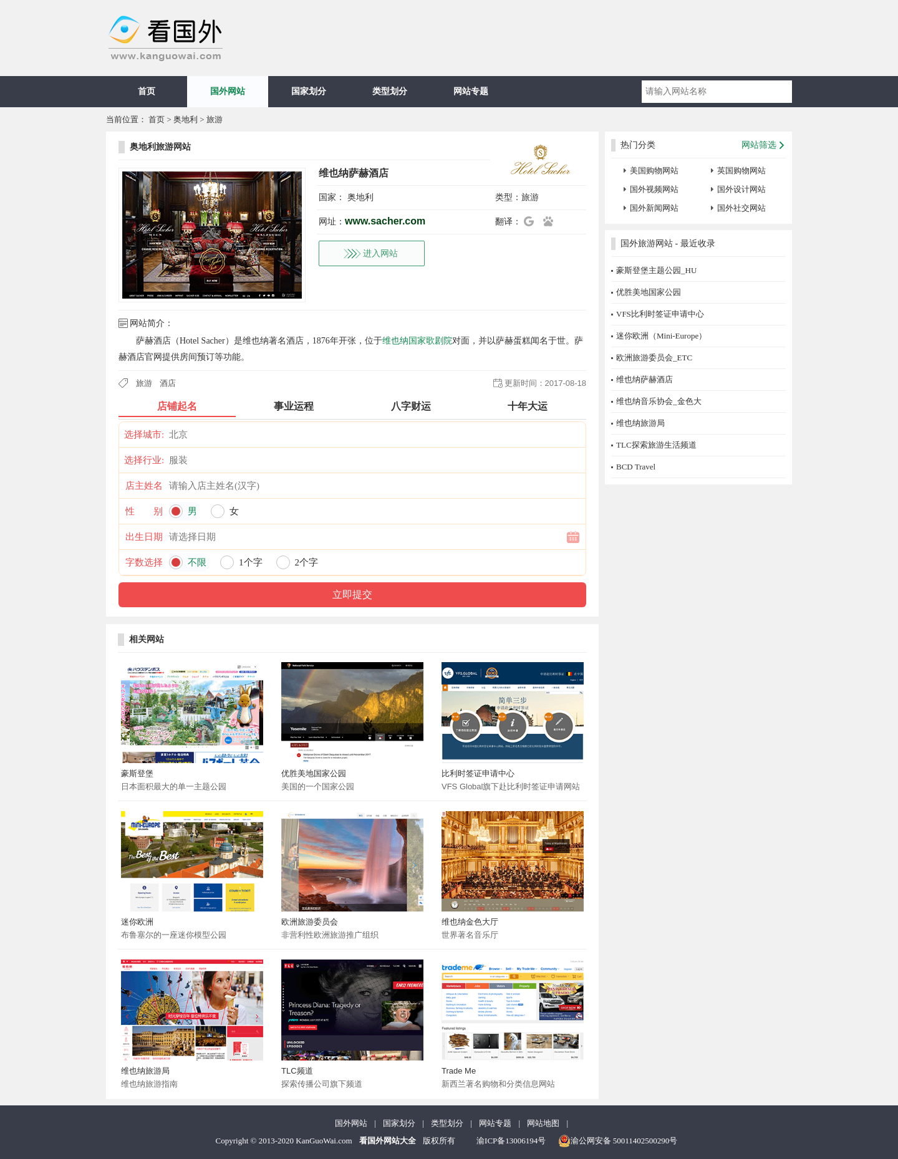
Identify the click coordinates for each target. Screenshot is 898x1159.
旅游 (214, 119)
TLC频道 (297, 1070)
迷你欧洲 (137, 921)
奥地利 (185, 119)
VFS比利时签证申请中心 (660, 314)
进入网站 (380, 253)
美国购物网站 (654, 170)
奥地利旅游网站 (160, 146)
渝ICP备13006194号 (511, 1140)
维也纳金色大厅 (470, 921)
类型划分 (389, 91)
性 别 (144, 511)
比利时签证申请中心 (478, 773)
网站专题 (470, 91)
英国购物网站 (741, 170)
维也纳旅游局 (145, 1070)
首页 (146, 91)
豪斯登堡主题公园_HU (656, 270)
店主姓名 (144, 486)
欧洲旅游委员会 (309, 921)
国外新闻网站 (654, 208)
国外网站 (227, 91)
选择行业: (144, 460)
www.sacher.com (385, 221)
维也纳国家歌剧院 (417, 340)
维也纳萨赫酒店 (644, 379)
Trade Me (459, 1070)
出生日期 (144, 537)
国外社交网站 (741, 208)
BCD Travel (635, 466)
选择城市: (144, 435)
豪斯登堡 (137, 773)
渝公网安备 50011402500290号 (618, 1141)
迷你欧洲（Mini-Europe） (661, 335)
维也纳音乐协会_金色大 (659, 401)
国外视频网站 (654, 189)
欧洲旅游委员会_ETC (654, 357)
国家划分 (308, 91)
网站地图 (543, 1123)
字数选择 (144, 562)
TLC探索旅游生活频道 (656, 445)
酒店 (168, 383)
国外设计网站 (741, 189)
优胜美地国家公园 (313, 773)
